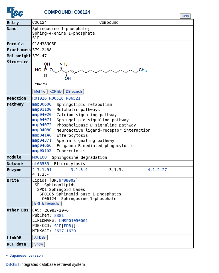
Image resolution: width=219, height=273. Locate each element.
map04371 (41, 141)
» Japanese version (24, 256)
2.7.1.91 (41, 170)
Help (185, 16)
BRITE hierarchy (46, 204)
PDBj (69, 226)
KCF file (55, 92)
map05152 (41, 151)
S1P (57, 226)
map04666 (41, 146)
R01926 (39, 98)
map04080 (41, 130)
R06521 (73, 98)
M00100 (39, 157)
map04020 (41, 115)
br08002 (67, 181)
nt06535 (40, 164)
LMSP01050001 (73, 221)
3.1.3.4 (79, 170)
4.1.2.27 (157, 170)
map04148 (41, 135)
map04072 (41, 125)
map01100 (41, 110)
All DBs (39, 238)
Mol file (39, 92)
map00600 (41, 104)
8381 (59, 216)
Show (38, 245)
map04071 (41, 120)
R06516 (56, 98)
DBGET (12, 265)
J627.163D (65, 231)
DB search (74, 92)
